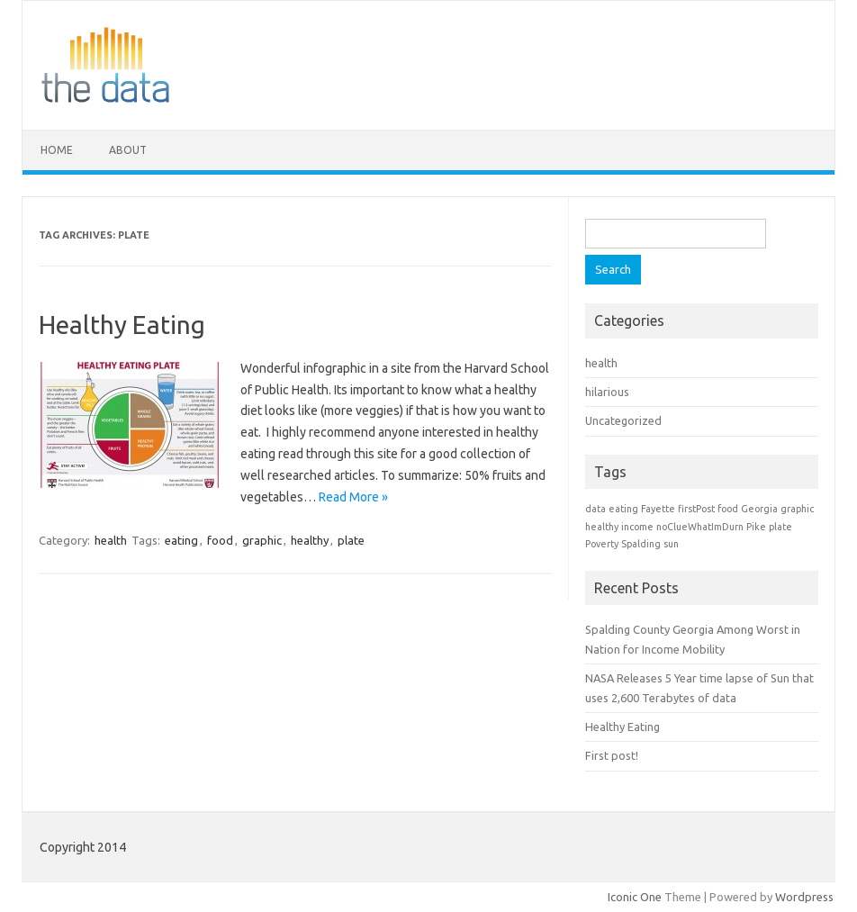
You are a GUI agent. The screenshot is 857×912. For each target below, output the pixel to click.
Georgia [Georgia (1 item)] (759, 508)
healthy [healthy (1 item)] (601, 526)
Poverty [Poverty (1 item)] (601, 543)
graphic (262, 540)
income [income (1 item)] (637, 526)
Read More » (353, 497)
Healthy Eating (122, 325)
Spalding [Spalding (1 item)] (641, 543)
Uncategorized (623, 420)
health (111, 540)
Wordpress (804, 896)
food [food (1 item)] (727, 508)
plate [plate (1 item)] (780, 526)
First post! (611, 755)
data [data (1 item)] (595, 508)
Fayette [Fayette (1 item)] (658, 508)
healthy (310, 540)
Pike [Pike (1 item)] (756, 526)
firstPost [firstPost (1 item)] (696, 508)
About (128, 150)
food (220, 540)
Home (57, 150)
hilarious (607, 391)
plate (351, 540)
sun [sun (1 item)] (671, 543)
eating (181, 540)
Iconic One (635, 896)
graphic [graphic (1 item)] (797, 508)
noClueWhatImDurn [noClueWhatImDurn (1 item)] (700, 526)
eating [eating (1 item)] (623, 508)
